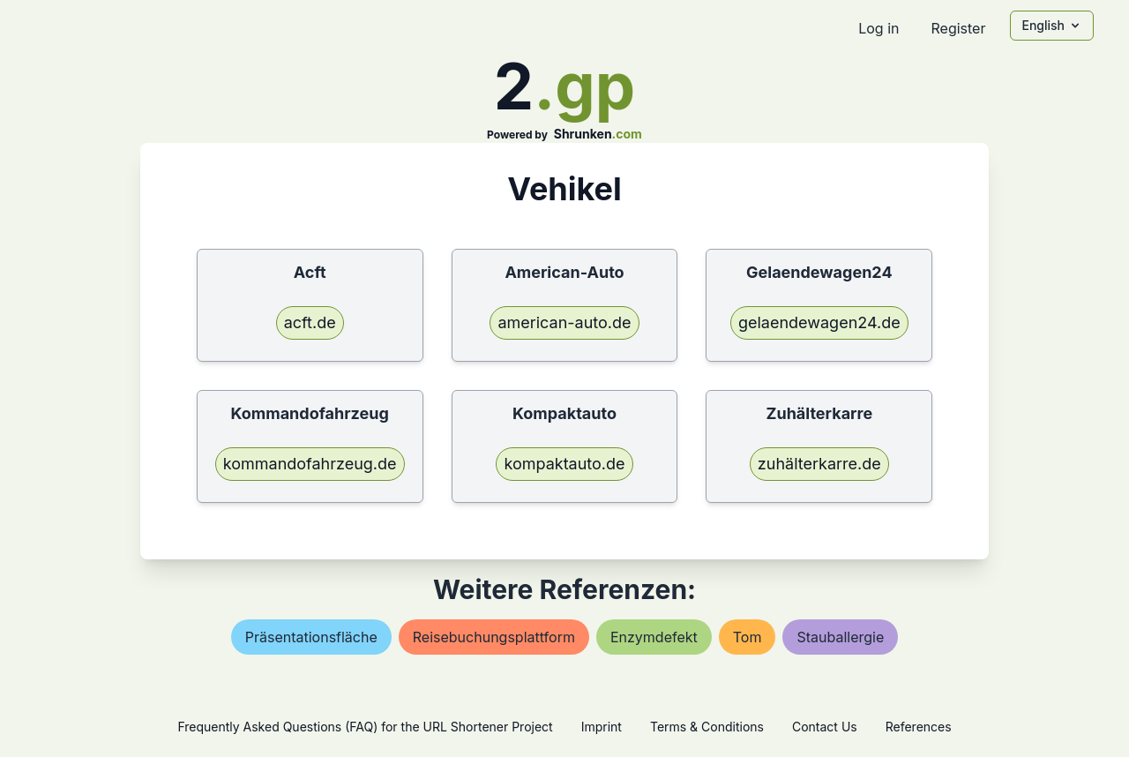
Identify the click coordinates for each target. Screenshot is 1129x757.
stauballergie (840, 637)
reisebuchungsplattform (494, 637)
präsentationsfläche (311, 637)
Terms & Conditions (707, 726)
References (919, 726)
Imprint (601, 726)
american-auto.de (564, 322)
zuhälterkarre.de (819, 463)
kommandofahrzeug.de (310, 463)
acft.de (310, 322)
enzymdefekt (654, 637)
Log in (878, 28)
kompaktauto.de (564, 463)
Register (958, 28)
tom (747, 637)
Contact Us (824, 726)
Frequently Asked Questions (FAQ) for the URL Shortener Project (364, 726)
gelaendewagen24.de (819, 322)
